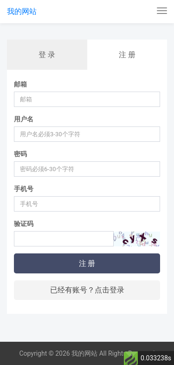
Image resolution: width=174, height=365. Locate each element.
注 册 (127, 54)
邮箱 (20, 84)
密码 (20, 154)
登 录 (47, 54)
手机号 (23, 188)
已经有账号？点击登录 (87, 289)
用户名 (23, 119)
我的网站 (22, 11)
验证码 (23, 223)
